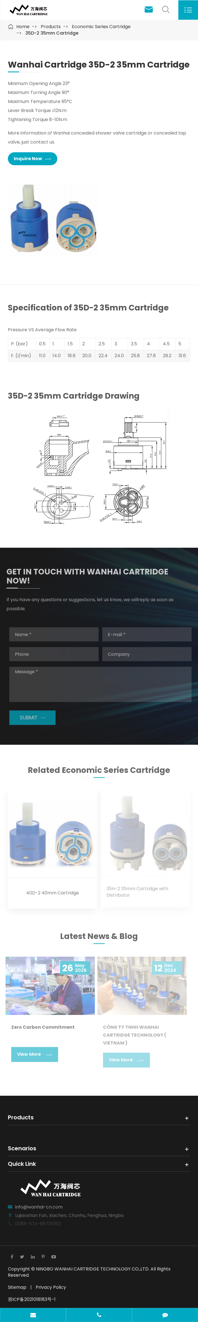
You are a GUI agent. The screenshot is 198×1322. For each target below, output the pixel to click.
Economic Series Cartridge (101, 26)
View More (32, 1054)
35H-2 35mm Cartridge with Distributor (137, 890)
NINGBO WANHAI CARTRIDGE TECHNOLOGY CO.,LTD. (93, 1269)
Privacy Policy (51, 1287)
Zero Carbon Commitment (40, 1027)
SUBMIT (34, 717)
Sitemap (17, 1287)
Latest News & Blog (99, 938)
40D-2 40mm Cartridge (52, 891)
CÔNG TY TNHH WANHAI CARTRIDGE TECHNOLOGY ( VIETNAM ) (132, 1035)
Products (51, 26)
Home (22, 26)
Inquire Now (32, 158)
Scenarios (22, 1148)
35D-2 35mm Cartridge (51, 33)
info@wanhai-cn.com (39, 1204)
